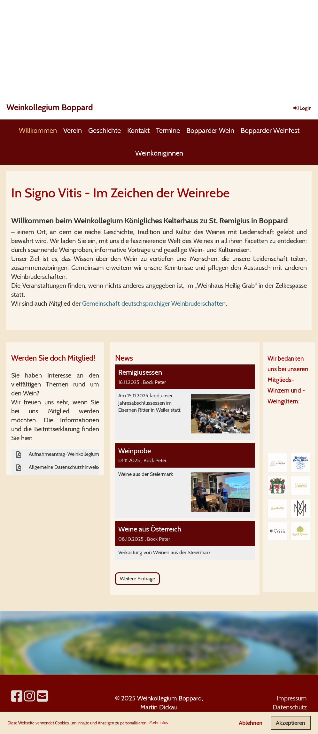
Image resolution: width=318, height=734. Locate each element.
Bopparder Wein (210, 130)
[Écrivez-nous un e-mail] (42, 696)
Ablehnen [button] (250, 722)
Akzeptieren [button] (290, 722)
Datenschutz (290, 707)
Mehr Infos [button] (158, 722)
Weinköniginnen (159, 153)
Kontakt (138, 130)
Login (302, 108)
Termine (168, 130)
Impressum (292, 698)
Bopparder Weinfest (270, 130)
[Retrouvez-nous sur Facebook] (16, 696)
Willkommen (38, 130)
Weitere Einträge (137, 579)
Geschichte (104, 130)
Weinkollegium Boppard (49, 107)
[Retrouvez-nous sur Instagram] (29, 696)
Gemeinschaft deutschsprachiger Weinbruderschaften (154, 303)
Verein (72, 130)
